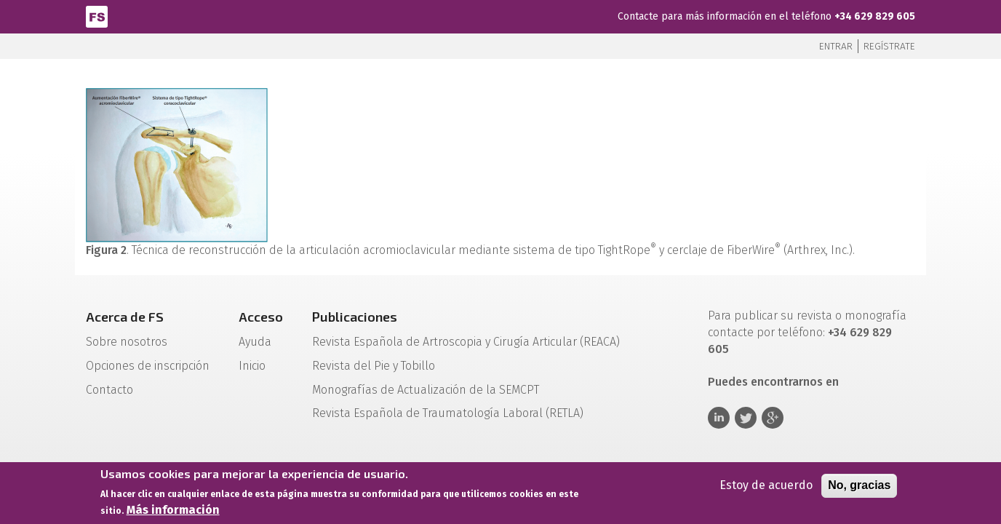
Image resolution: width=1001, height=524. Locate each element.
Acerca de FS (125, 317)
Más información (173, 512)
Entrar (836, 46)
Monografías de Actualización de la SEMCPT (425, 390)
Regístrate (889, 46)
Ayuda (255, 342)
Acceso (261, 317)
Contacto (109, 390)
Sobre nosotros (126, 342)
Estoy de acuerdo (766, 487)
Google (772, 418)
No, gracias (859, 487)
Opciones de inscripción (148, 366)
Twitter (746, 418)
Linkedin (719, 418)
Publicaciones (354, 317)
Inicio (252, 366)
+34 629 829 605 (874, 16)
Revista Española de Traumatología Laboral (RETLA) (447, 413)
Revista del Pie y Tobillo (373, 366)
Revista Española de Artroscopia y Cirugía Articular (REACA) (466, 342)
